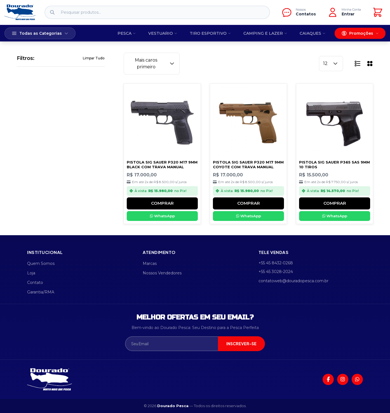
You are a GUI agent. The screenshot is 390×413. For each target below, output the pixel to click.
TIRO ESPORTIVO (210, 33)
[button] (357, 63)
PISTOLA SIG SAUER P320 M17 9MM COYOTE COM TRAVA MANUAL (248, 164)
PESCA (127, 33)
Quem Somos (41, 263)
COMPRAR (162, 203)
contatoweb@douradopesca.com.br (293, 280)
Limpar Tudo (94, 58)
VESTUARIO (162, 33)
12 (331, 63)
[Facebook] (328, 379)
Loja (31, 273)
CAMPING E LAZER (265, 33)
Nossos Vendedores (162, 273)
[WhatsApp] (357, 379)
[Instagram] (342, 379)
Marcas (150, 263)
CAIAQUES (313, 33)
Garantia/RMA (40, 292)
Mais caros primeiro (155, 63)
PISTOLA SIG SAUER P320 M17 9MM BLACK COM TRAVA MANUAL (162, 164)
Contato (35, 282)
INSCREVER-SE (241, 343)
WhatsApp (162, 216)
